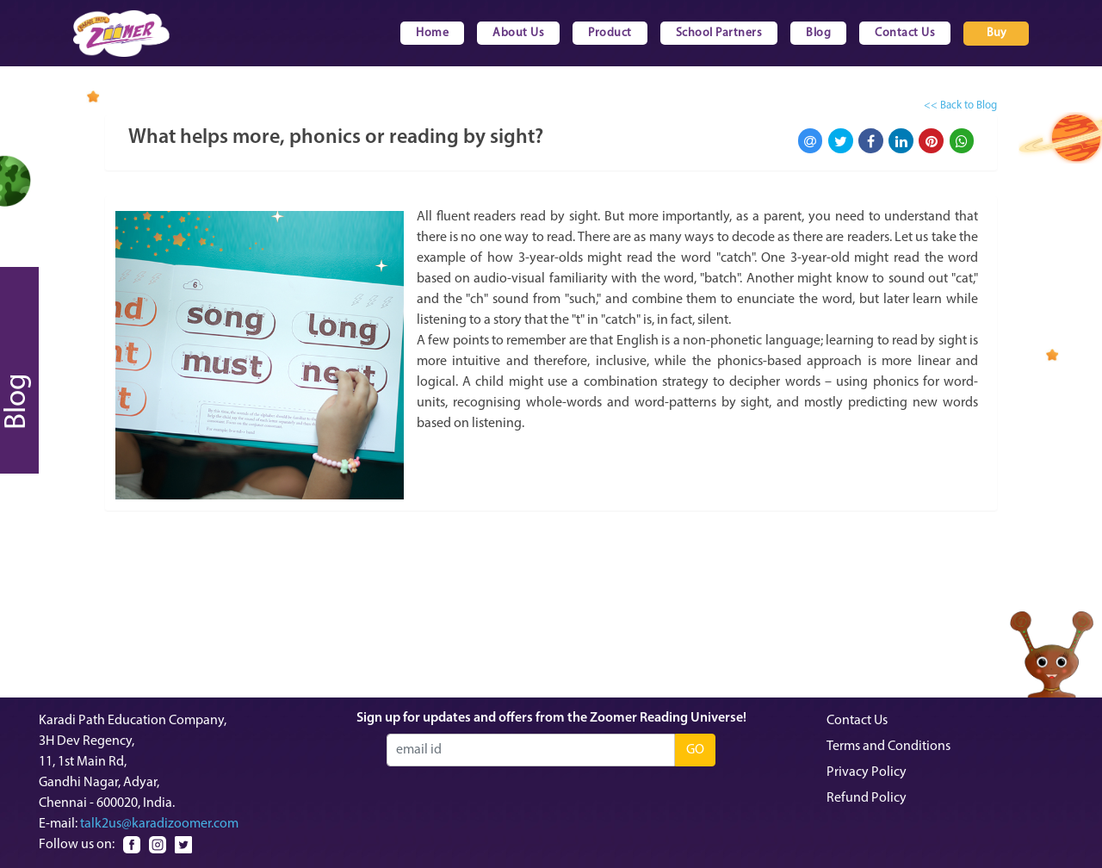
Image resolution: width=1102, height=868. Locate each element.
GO (695, 750)
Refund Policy (866, 798)
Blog (818, 33)
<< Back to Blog (960, 105)
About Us (518, 33)
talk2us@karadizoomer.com (159, 824)
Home (432, 33)
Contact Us (905, 33)
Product (610, 33)
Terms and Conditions (888, 746)
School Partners (719, 33)
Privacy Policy (866, 772)
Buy (996, 33)
